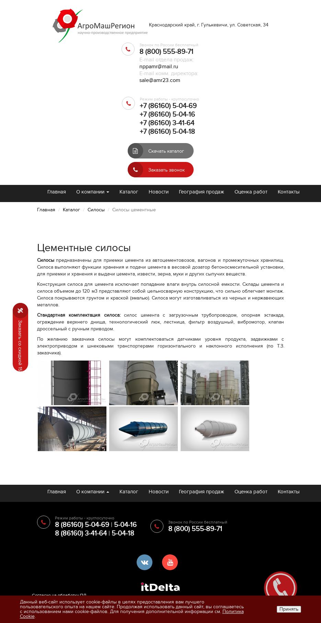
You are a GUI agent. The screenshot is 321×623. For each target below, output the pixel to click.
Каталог (128, 192)
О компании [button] (92, 192)
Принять (288, 609)
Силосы (96, 210)
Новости (159, 192)
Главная (56, 192)
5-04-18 (123, 533)
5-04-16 (125, 525)
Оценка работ (250, 192)
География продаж (201, 192)
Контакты (289, 192)
